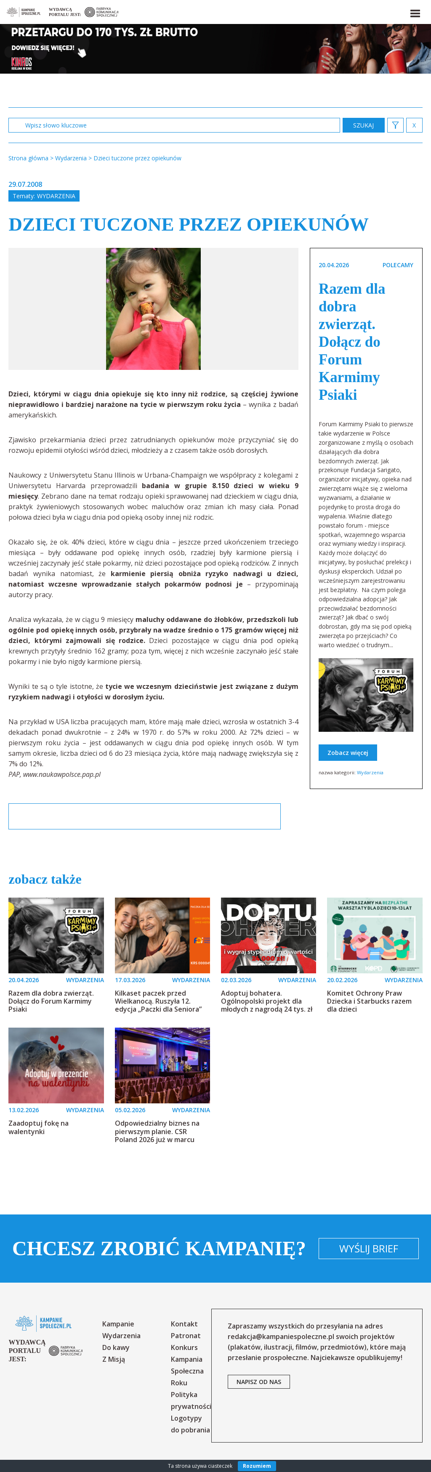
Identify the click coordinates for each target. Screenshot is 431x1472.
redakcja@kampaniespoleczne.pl (281, 1336)
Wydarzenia (56, 196)
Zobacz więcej (347, 753)
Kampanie (118, 1324)
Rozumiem (257, 1465)
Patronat (186, 1335)
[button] (414, 11)
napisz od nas (259, 1382)
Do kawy (116, 1347)
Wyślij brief (368, 1248)
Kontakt (184, 1324)
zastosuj (364, 125)
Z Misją (113, 1359)
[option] (153, 309)
